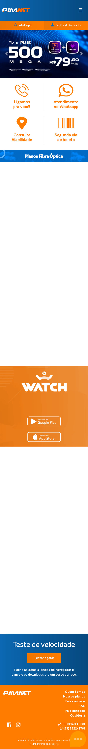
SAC (82, 706)
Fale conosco (75, 701)
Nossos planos (74, 696)
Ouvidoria (77, 715)
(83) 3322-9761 (72, 728)
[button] (6, 54)
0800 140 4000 (71, 724)
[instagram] (18, 725)
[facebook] (9, 725)
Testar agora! (44, 658)
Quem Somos (75, 692)
